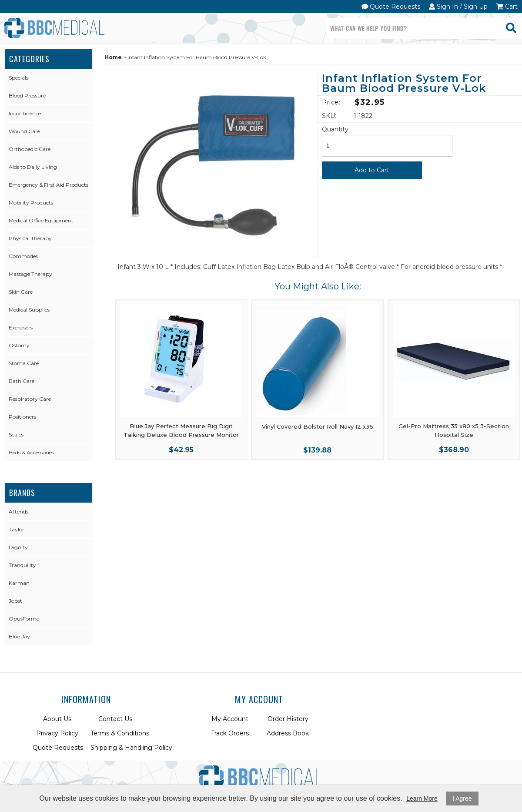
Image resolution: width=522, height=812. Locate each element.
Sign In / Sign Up (458, 6)
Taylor (16, 529)
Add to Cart (372, 170)
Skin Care (21, 292)
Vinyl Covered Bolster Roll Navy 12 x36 (317, 426)
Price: (331, 102)
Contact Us (115, 719)
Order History (288, 719)
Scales (16, 434)
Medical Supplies (29, 309)
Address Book (288, 733)
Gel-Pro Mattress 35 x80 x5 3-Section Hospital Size (453, 430)
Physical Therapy (30, 238)
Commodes (23, 256)
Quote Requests (391, 6)
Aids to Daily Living (33, 167)
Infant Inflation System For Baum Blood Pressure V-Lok (404, 83)
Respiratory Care (30, 399)
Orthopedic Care (29, 149)
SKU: (329, 116)
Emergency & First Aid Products (48, 184)
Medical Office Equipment (41, 220)
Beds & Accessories (31, 452)
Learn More (422, 798)
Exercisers (21, 327)
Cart (507, 6)
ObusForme (24, 618)
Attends (18, 511)
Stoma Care (24, 363)
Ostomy (19, 345)
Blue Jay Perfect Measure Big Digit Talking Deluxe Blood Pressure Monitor (181, 430)
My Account (229, 719)
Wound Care (24, 131)
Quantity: (336, 129)
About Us (57, 719)
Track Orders (230, 733)
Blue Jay (19, 636)
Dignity (18, 547)
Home (113, 57)
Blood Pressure (27, 95)
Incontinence (25, 113)
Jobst (15, 600)
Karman (19, 583)
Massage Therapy (30, 274)
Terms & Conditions (119, 733)
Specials (18, 77)
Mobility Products (31, 202)
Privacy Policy (57, 733)
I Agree (462, 798)
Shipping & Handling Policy (131, 748)
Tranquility (22, 565)
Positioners (22, 416)
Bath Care (21, 381)
